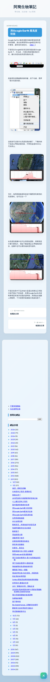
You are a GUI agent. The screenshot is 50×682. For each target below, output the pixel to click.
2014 (13, 469)
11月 (14, 485)
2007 (13, 659)
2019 (13, 453)
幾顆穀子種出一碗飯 (20, 570)
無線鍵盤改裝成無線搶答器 (22, 566)
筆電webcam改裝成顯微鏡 (22, 554)
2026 (13, 430)
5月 (14, 632)
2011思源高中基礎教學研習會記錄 (25, 498)
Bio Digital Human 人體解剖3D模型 (25, 605)
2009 (13, 653)
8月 (14, 622)
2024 (13, 436)
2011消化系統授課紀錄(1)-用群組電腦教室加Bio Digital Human (27, 590)
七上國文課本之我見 (20, 501)
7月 (14, 625)
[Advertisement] (21, 357)
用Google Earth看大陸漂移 (22, 508)
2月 (14, 642)
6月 (14, 629)
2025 (13, 433)
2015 (13, 466)
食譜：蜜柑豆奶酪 (19, 488)
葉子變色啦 (16, 601)
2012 (13, 476)
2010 (13, 649)
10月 (14, 616)
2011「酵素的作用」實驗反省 (23, 586)
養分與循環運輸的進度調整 (22, 595)
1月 (14, 645)
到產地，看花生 (18, 548)
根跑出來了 (16, 495)
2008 (13, 656)
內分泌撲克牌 (17, 521)
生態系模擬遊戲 (18, 518)
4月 (14, 635)
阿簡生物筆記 (25, 6)
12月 (14, 482)
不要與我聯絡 (15, 406)
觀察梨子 (15, 531)
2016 (13, 463)
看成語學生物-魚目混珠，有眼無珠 (25, 573)
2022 (13, 443)
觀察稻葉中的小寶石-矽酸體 (22, 551)
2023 (13, 439)
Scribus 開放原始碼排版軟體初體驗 (25, 579)
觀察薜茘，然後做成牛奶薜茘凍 (24, 525)
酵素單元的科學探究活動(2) (22, 608)
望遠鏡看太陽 (17, 535)
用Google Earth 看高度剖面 (23, 32)
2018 (13, 456)
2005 (13, 666)
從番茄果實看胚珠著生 (20, 541)
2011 (12, 479)
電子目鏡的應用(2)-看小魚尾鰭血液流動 (26, 559)
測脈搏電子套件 (18, 538)
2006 (13, 663)
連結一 (32, 45)
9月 (14, 619)
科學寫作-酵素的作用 (20, 583)
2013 (13, 472)
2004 (13, 669)
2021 (13, 446)
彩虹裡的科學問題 (19, 576)
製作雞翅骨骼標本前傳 (20, 505)
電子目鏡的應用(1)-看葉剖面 (22, 563)
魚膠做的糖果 (17, 598)
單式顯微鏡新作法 (19, 611)
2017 (13, 459)
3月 (14, 639)
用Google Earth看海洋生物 (22, 511)
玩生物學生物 (15, 409)
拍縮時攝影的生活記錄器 (21, 528)
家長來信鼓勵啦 (18, 544)
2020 (13, 449)
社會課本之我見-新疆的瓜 (22, 491)
